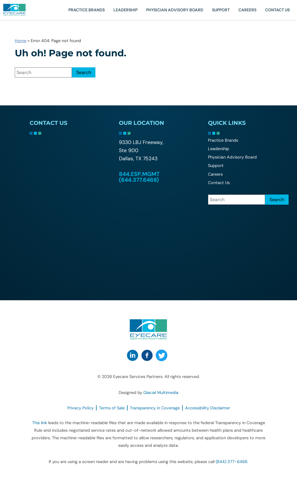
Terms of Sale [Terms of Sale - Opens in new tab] (112, 408)
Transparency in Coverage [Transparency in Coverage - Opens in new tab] (155, 408)
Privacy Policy (80, 408)
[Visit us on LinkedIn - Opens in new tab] (132, 355)
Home (20, 40)
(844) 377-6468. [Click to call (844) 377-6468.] (232, 461)
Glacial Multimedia (160, 392)
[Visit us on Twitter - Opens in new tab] (161, 355)
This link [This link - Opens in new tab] (39, 422)
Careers (247, 9)
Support (221, 9)
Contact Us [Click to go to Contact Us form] (277, 9)
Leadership (125, 9)
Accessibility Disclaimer (207, 408)
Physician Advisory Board (174, 9)
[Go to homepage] (21, 9)
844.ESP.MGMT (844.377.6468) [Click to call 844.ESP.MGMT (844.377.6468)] (139, 176)
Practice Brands (86, 9)
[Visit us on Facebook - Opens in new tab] (147, 355)
